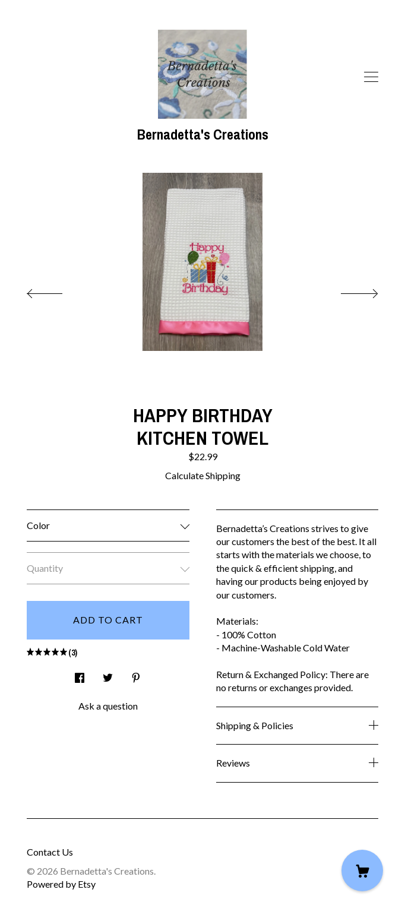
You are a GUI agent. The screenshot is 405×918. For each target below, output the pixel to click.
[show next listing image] (348, 290)
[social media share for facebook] (79, 674)
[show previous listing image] (56, 290)
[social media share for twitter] (108, 674)
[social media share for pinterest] (136, 674)
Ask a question (108, 705)
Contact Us (50, 851)
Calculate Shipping (203, 475)
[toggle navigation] (371, 77)
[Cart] (362, 870)
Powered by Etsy (61, 883)
